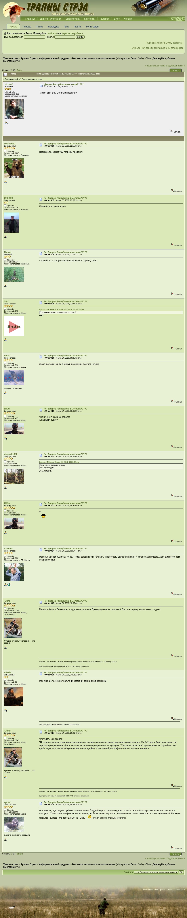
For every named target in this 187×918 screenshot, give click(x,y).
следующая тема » (175, 65)
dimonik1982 (10, 454)
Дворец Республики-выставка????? (64, 84)
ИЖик (7, 408)
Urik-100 (8, 198)
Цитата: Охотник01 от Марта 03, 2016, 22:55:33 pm (61, 309)
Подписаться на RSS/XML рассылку (164, 43)
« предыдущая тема (155, 65)
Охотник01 (10, 143)
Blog (67, 26)
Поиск (40, 26)
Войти (78, 26)
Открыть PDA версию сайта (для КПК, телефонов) (157, 48)
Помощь (27, 26)
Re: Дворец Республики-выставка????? (65, 143)
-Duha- (7, 601)
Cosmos (8, 548)
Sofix (140, 58)
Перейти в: (128, 872)
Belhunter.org (48, 8)
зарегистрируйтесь (72, 33)
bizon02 (9, 84)
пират (7, 355)
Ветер (134, 58)
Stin (6, 301)
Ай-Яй (7, 672)
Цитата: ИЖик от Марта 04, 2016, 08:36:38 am (59, 462)
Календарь (53, 26)
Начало (13, 26)
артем (7, 802)
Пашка (7, 252)
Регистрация (92, 26)
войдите (52, 33)
